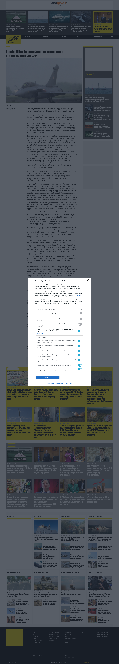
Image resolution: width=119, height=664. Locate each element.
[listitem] (59, 309)
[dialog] (59, 332)
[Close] (88, 281)
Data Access (59, 383)
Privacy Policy (68, 383)
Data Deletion (50, 383)
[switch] (80, 313)
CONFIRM (47, 377)
